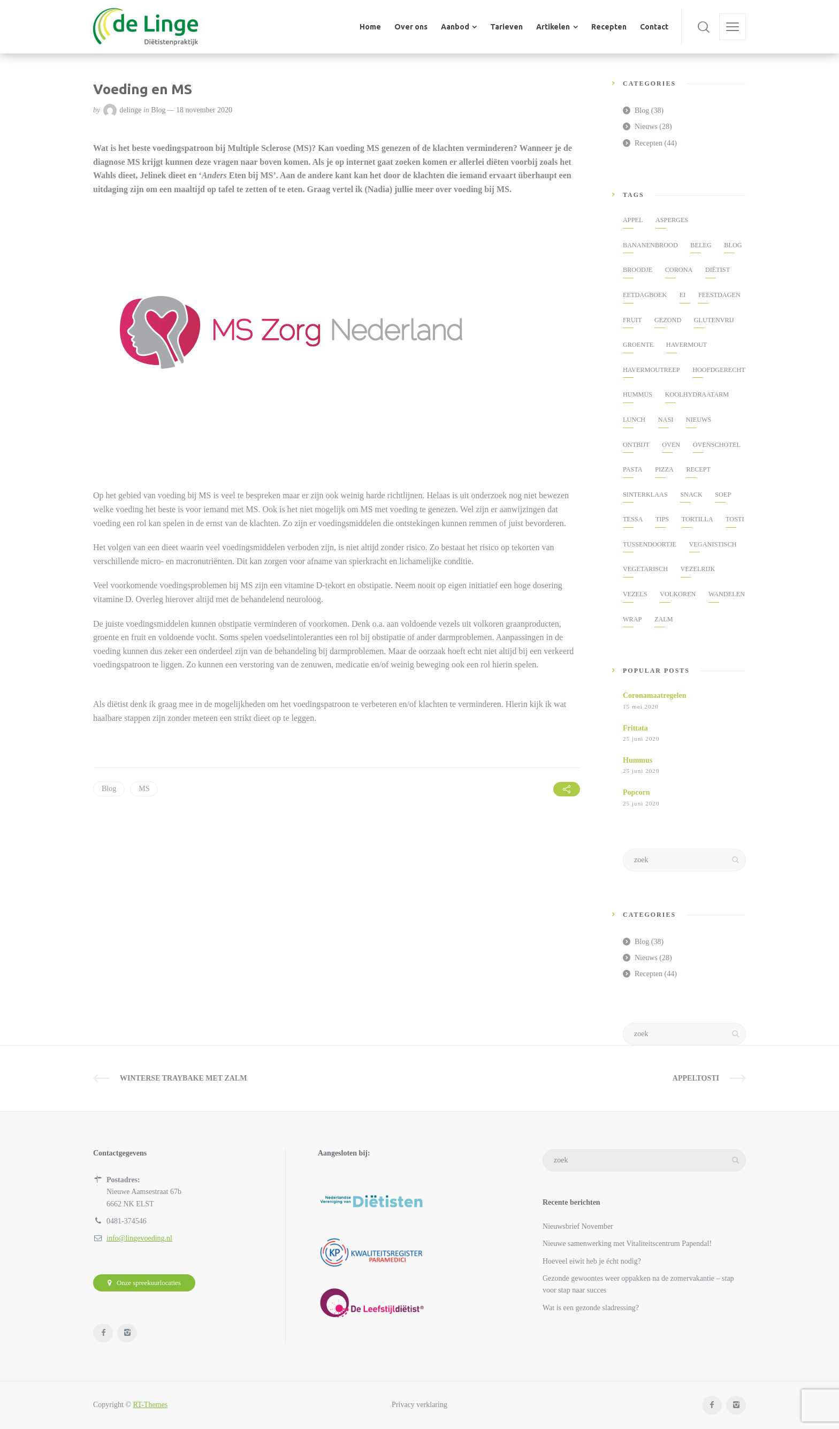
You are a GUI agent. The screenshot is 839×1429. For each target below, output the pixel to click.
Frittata (635, 728)
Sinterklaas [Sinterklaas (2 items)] (645, 494)
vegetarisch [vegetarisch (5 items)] (645, 569)
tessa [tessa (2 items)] (633, 519)
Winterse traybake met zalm (183, 1078)
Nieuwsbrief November (578, 1226)
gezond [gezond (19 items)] (667, 320)
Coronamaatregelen (654, 695)
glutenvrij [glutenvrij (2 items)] (714, 320)
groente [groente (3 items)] (638, 344)
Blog (158, 110)
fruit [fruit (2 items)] (632, 320)
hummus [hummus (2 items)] (637, 394)
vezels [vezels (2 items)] (635, 594)
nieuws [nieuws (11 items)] (699, 419)
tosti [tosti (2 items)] (735, 519)
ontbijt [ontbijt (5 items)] (636, 445)
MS (144, 789)
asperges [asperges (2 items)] (671, 220)
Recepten (648, 143)
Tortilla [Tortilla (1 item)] (697, 519)
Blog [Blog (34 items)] (733, 245)
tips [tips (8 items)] (662, 519)
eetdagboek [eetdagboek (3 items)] (645, 295)
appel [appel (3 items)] (633, 220)
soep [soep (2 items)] (723, 494)
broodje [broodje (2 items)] (637, 269)
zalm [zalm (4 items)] (663, 619)
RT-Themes (150, 1405)
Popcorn (636, 792)
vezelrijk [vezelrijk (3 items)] (698, 569)
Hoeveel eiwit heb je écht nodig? (592, 1261)
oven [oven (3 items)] (671, 445)
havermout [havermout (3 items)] (686, 344)
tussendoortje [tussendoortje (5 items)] (649, 544)
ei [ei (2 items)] (683, 295)
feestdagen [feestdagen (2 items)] (719, 295)
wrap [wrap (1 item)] (632, 619)
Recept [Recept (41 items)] (698, 469)
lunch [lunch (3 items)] (634, 419)
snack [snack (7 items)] (691, 494)
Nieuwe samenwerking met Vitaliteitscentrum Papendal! (627, 1244)
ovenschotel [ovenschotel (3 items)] (717, 445)
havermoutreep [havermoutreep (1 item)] (651, 370)
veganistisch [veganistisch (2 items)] (713, 544)
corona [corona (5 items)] (679, 269)
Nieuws (646, 127)
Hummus (637, 760)
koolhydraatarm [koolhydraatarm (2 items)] (697, 394)
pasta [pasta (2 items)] (633, 469)
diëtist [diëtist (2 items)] (717, 269)
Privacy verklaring (419, 1405)
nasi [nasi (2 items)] (666, 419)
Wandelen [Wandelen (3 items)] (726, 594)
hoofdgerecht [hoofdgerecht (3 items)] (718, 370)
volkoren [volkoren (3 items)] (678, 594)
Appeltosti (696, 1078)
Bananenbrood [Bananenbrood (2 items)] (650, 245)
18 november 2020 (204, 110)
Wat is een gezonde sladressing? (591, 1308)
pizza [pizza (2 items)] (664, 469)
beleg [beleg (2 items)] (700, 245)
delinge (130, 110)
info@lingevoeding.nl (139, 1238)
